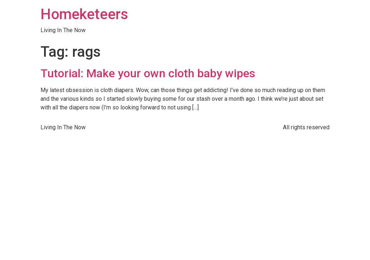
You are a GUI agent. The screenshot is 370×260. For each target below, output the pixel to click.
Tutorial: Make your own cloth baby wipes (147, 73)
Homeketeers (84, 14)
